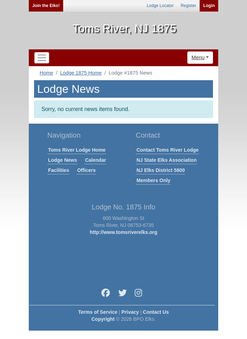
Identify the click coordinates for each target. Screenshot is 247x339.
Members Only (153, 180)
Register (188, 5)
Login (209, 5)
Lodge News (62, 160)
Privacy (130, 312)
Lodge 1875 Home (80, 73)
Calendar (95, 160)
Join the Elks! (46, 5)
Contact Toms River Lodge (167, 150)
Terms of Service (98, 312)
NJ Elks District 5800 (160, 170)
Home (46, 73)
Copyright (102, 319)
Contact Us (156, 312)
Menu (198, 57)
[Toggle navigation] (41, 57)
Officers (86, 170)
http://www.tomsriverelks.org (123, 232)
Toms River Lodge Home (77, 150)
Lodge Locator (160, 5)
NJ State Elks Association (166, 160)
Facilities (58, 170)
